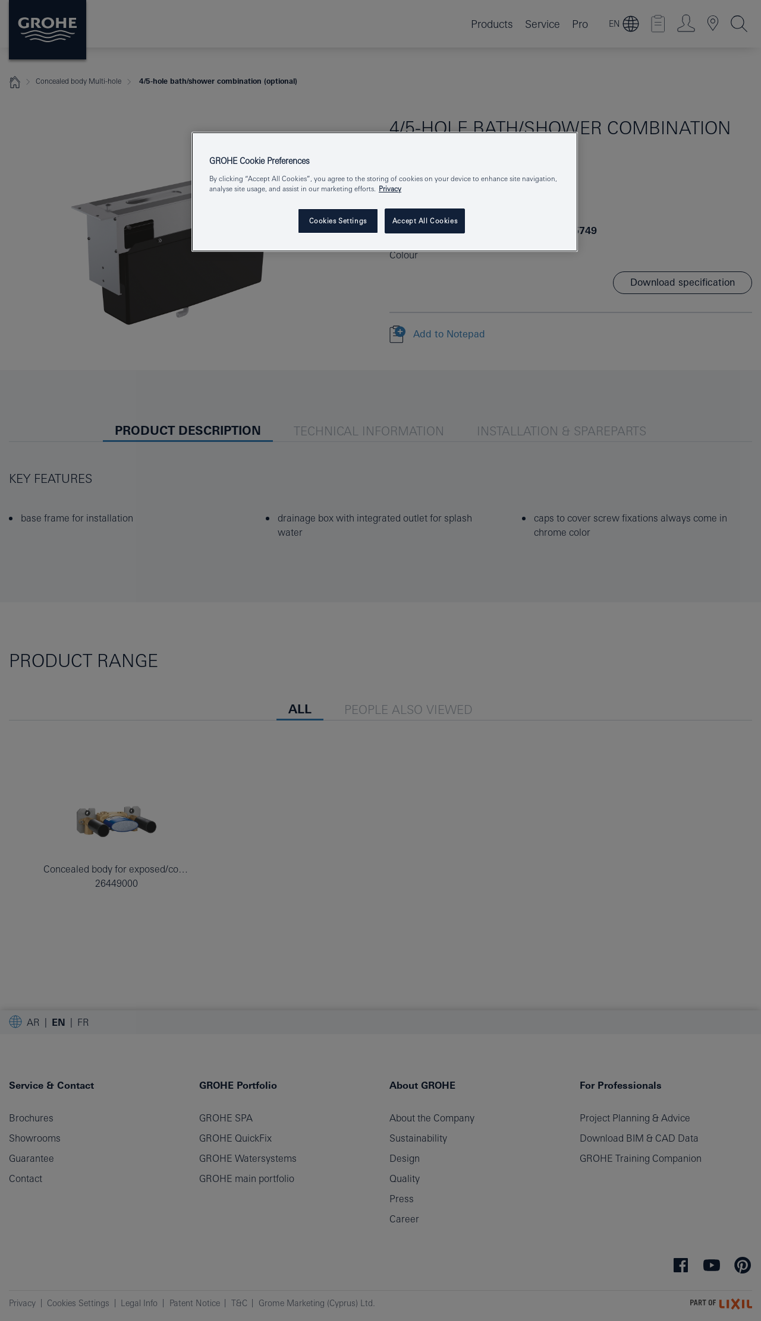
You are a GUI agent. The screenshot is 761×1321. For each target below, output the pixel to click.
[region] (384, 192)
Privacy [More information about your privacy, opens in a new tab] (390, 188)
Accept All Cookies (424, 221)
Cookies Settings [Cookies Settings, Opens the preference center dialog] (338, 221)
